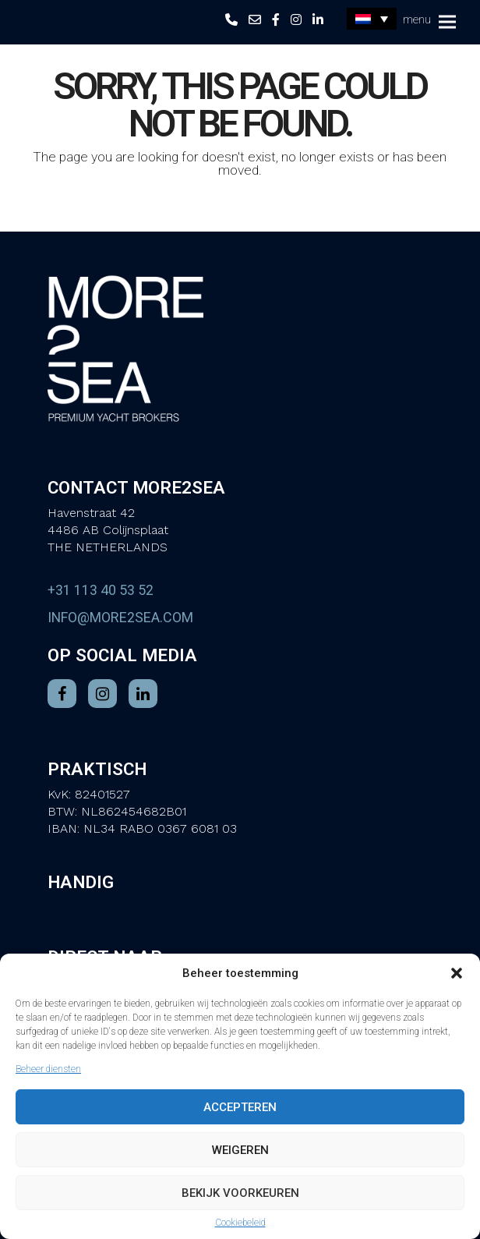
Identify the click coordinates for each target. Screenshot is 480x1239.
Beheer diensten (48, 1069)
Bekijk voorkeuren (240, 1193)
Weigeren (240, 1150)
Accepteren (240, 1107)
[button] (456, 973)
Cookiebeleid (240, 1222)
